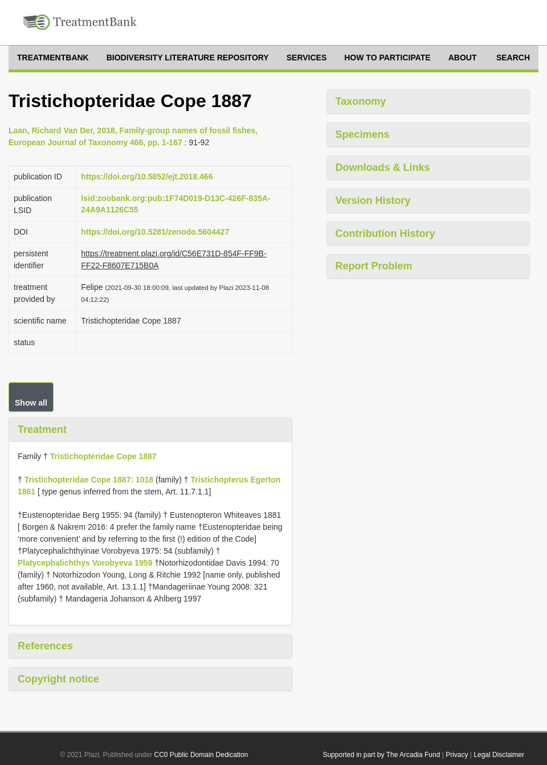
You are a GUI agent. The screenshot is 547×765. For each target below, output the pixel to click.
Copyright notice (58, 679)
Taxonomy (361, 101)
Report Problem (374, 266)
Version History (373, 200)
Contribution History (385, 233)
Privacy (457, 755)
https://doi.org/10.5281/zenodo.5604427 (155, 231)
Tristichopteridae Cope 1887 (103, 456)
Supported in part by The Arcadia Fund (381, 755)
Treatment (42, 429)
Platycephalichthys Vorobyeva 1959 (85, 562)
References (45, 646)
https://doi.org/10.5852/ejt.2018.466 (147, 176)
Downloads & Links (383, 167)
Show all (31, 402)
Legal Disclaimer (498, 755)
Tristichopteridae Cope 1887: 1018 (89, 479)
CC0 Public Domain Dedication (201, 755)
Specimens (363, 134)
